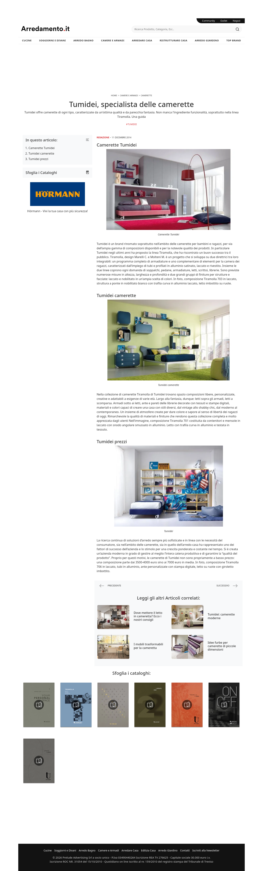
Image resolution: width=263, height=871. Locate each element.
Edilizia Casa (148, 850)
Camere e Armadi (112, 40)
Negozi (236, 20)
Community (208, 20)
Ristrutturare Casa (173, 40)
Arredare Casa (142, 40)
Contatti (185, 850)
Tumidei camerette (41, 153)
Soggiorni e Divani (52, 40)
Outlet (223, 20)
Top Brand (233, 40)
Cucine (27, 40)
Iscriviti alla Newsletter (205, 850)
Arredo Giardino (207, 40)
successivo (226, 585)
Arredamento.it (76, 28)
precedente (110, 585)
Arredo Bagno (83, 40)
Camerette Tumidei (41, 148)
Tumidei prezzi (38, 159)
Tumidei (132, 124)
